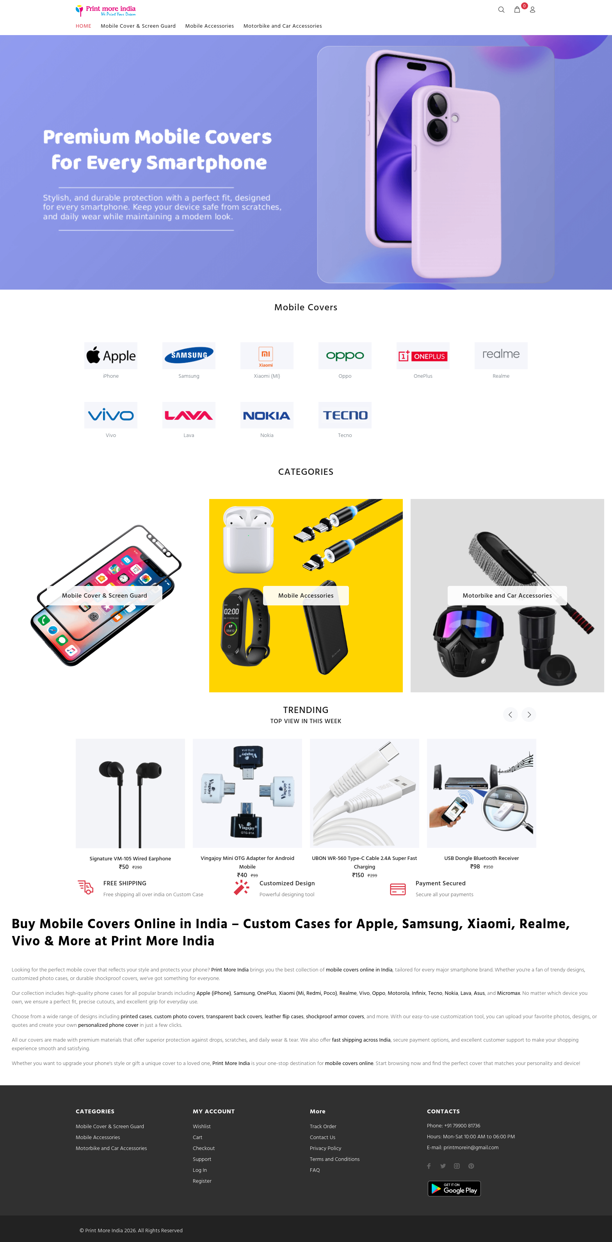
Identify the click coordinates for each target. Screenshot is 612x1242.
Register (202, 1181)
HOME (83, 26)
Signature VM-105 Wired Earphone (130, 859)
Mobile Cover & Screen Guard (138, 26)
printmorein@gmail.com (470, 1147)
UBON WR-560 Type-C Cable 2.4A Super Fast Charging (364, 863)
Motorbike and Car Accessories (283, 26)
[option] (130, 797)
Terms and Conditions (335, 1159)
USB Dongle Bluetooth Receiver (481, 858)
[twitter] (443, 1166)
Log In (200, 1170)
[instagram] (457, 1166)
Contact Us (322, 1137)
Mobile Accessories (209, 26)
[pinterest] (471, 1166)
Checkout (204, 1148)
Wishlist (202, 1126)
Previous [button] (510, 714)
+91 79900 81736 (462, 1126)
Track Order (323, 1126)
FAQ (315, 1170)
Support (202, 1159)
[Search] (503, 10)
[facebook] (429, 1166)
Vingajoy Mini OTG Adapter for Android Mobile (247, 863)
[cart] (517, 10)
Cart (198, 1137)
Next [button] (528, 714)
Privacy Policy (326, 1148)
